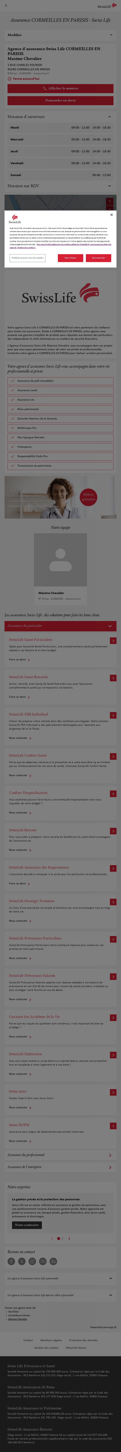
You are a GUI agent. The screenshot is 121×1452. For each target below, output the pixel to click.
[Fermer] (111, 215)
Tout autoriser (98, 258)
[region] (60, 239)
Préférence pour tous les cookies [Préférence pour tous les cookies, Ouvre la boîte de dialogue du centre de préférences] (27, 258)
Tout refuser (70, 258)
